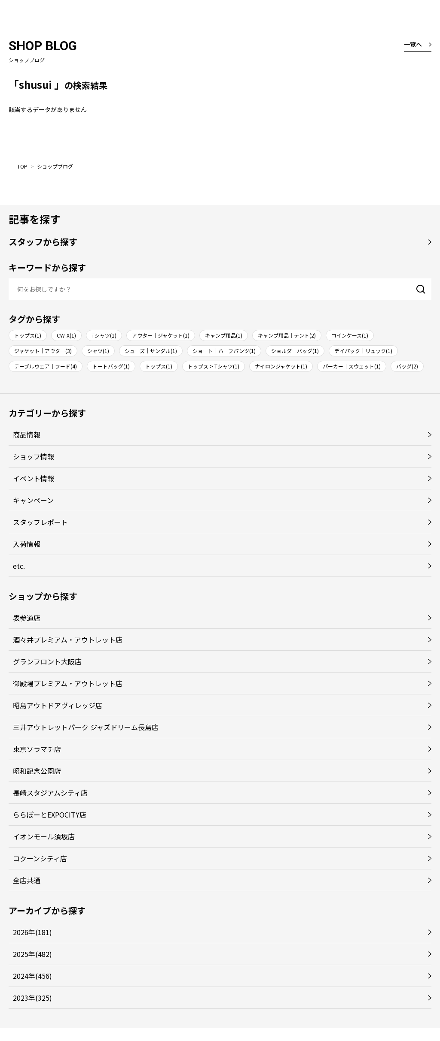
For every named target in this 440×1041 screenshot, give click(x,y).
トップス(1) (27, 335)
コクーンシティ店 (40, 858)
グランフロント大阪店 (47, 661)
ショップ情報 (33, 456)
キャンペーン (33, 500)
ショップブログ (55, 166)
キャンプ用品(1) (223, 335)
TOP (22, 166)
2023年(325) (32, 998)
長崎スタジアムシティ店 (50, 793)
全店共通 (26, 880)
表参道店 (26, 618)
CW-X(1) (66, 335)
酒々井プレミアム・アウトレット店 (67, 639)
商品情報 (26, 434)
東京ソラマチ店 (37, 749)
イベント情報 (33, 478)
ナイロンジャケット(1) (281, 366)
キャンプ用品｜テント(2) (287, 335)
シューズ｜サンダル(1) (151, 350)
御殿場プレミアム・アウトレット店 (67, 683)
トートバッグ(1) (111, 366)
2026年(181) (32, 932)
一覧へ (413, 44)
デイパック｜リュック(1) (363, 350)
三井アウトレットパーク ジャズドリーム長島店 (86, 727)
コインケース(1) (349, 335)
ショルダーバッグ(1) (295, 350)
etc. (19, 566)
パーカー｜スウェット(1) (352, 366)
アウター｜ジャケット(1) (160, 335)
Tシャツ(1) (104, 335)
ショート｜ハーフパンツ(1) (224, 350)
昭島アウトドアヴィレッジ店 (57, 705)
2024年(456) (32, 976)
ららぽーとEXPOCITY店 (49, 814)
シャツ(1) (98, 350)
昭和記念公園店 (37, 771)
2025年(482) (32, 954)
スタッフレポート (40, 522)
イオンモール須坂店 (44, 836)
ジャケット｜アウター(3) (43, 350)
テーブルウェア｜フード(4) (45, 366)
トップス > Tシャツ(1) (213, 366)
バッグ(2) (407, 366)
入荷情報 (26, 544)
